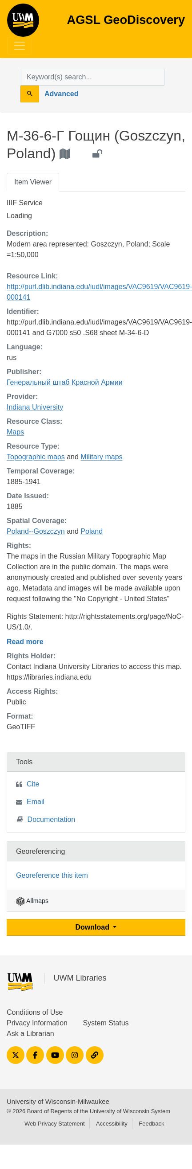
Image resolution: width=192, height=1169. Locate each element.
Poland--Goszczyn (36, 531)
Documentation (46, 819)
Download (94, 927)
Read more (25, 641)
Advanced (61, 94)
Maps (15, 432)
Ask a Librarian (30, 1033)
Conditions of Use (35, 1012)
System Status (105, 1023)
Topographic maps (36, 457)
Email (35, 801)
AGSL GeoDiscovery (23, 23)
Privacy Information (37, 1023)
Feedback (151, 1123)
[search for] (92, 77)
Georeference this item (52, 875)
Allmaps (32, 900)
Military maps (101, 457)
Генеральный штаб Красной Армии (65, 382)
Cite (33, 784)
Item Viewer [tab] (33, 182)
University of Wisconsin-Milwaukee (58, 1101)
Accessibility (112, 1123)
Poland (91, 531)
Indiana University (35, 407)
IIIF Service (25, 203)
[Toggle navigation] (19, 46)
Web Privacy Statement (54, 1123)
